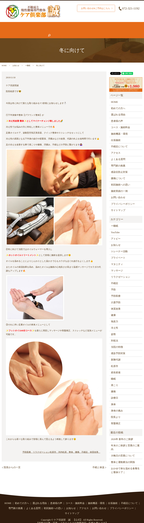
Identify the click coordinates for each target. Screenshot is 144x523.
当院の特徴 (117, 341)
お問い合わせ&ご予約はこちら (94, 8)
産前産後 (116, 367)
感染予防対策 (118, 348)
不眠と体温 (98, 462)
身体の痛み (117, 405)
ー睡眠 (27, 60)
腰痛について (121, 24)
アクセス (99, 29)
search (130, 30)
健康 (113, 309)
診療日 (114, 392)
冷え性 (114, 322)
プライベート (118, 252)
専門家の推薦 (49, 29)
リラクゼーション (120, 271)
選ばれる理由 (42, 24)
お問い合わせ (116, 29)
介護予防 (116, 297)
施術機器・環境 (100, 24)
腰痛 (113, 386)
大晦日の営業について (123, 450)
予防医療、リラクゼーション (36, 446)
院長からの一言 (12, 462)
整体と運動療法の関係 (123, 456)
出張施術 (116, 134)
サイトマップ (118, 204)
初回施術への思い (120, 179)
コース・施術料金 (78, 24)
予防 (113, 284)
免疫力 (114, 316)
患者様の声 (32, 29)
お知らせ (85, 29)
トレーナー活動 (119, 246)
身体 (113, 399)
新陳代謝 (116, 354)
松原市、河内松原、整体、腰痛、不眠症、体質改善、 (75, 446)
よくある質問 (68, 29)
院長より (116, 411)
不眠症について (12, 29)
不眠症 (114, 277)
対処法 (114, 335)
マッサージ (117, 265)
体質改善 (116, 303)
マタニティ (117, 258)
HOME (7, 24)
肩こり (114, 379)
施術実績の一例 (119, 185)
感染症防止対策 (119, 166)
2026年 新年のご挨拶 (122, 433)
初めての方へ (23, 24)
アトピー (116, 233)
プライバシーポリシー (123, 198)
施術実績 (59, 24)
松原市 (114, 360)
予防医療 (116, 290)
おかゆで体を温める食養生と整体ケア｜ (125, 465)
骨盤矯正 (116, 418)
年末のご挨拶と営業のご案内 (125, 442)
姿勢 (113, 328)
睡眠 (113, 373)
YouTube (115, 227)
